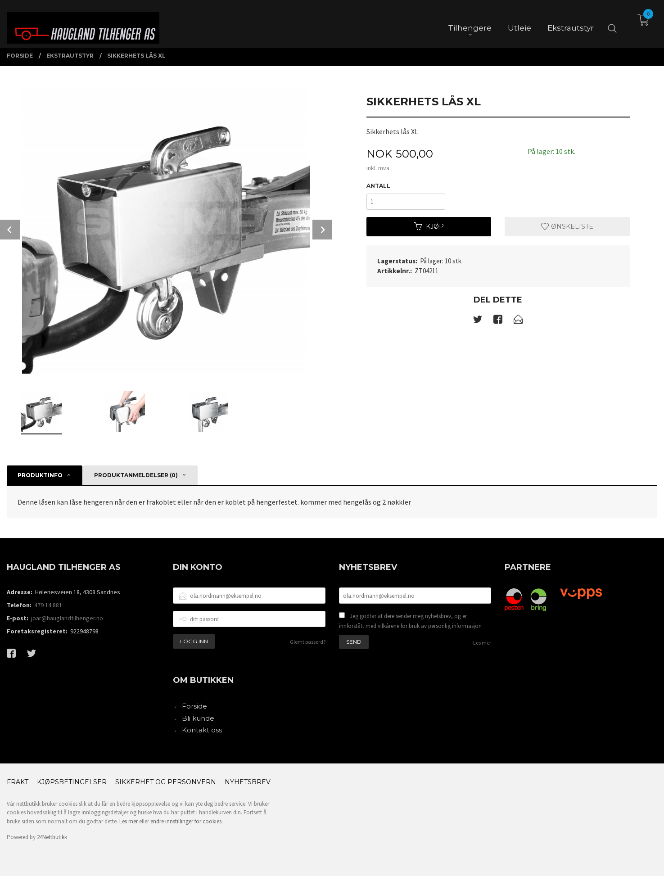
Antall (378, 185)
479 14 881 (48, 605)
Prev (10, 229)
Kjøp (429, 226)
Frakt (17, 782)
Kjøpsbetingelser (72, 782)
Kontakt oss (202, 730)
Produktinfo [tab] (40, 475)
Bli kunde (198, 718)
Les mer (482, 642)
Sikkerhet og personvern (165, 782)
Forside (194, 706)
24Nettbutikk (52, 837)
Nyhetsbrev (248, 782)
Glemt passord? (307, 641)
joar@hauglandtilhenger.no (67, 618)
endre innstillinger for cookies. (186, 821)
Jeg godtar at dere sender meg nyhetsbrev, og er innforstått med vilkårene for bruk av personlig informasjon (410, 621)
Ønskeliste (567, 226)
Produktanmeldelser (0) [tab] (136, 475)
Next (322, 229)
